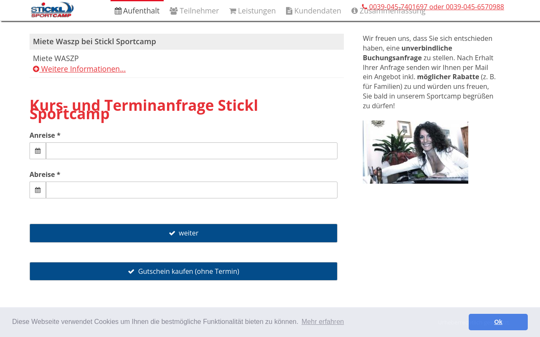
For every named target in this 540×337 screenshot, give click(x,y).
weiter (184, 233)
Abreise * (45, 174)
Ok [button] (498, 321)
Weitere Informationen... (79, 69)
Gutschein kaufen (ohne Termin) (183, 271)
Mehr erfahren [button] (323, 321)
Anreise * (45, 135)
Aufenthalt (137, 10)
